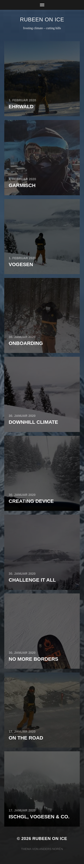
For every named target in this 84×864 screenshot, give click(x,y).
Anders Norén (51, 849)
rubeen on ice (42, 19)
